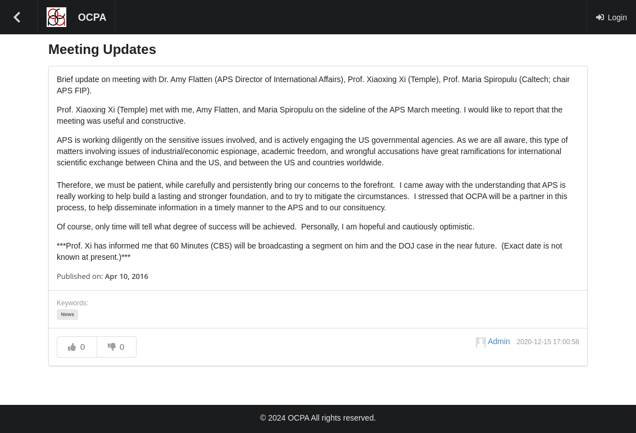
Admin (494, 341)
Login (611, 17)
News (67, 314)
